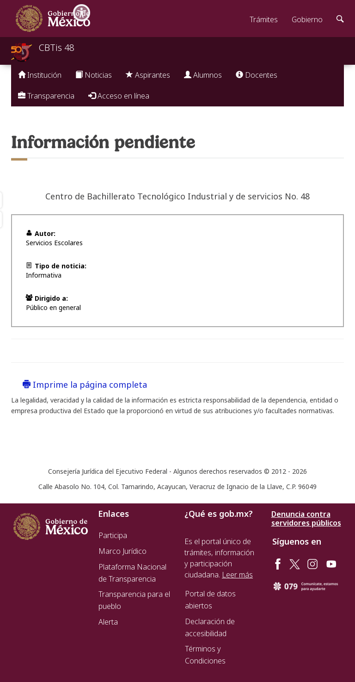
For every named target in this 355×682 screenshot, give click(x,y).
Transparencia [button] (46, 96)
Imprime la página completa (85, 384)
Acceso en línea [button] (118, 96)
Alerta (108, 622)
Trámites (264, 19)
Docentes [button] (256, 75)
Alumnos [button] (203, 75)
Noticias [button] (93, 75)
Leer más (237, 575)
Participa (112, 535)
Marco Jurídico (122, 551)
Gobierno (307, 19)
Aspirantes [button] (148, 75)
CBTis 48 (56, 47)
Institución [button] (39, 75)
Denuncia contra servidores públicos (306, 518)
